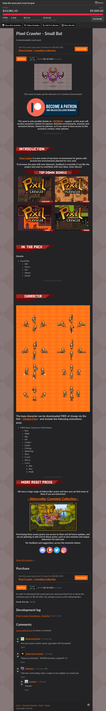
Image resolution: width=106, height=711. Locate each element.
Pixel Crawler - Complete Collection (37, 50)
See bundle (97, 19)
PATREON (58, 121)
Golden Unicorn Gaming (34, 654)
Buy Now (21, 59)
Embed (47, 705)
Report (41, 705)
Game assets (20, 708)
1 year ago (48, 654)
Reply (23, 647)
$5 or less (29, 708)
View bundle (81, 49)
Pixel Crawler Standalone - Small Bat (33, 616)
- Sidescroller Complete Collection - (53, 499)
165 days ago (47, 639)
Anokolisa (33, 682)
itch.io (18, 705)
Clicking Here (30, 419)
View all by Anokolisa (29, 705)
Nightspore (29, 669)
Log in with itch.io (24, 630)
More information (25, 560)
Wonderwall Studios (32, 639)
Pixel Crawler (25, 158)
